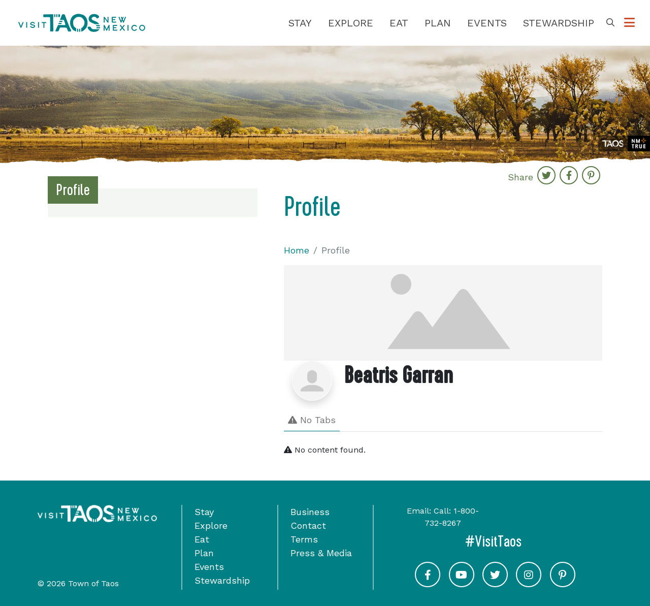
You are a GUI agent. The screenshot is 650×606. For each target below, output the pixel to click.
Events (487, 23)
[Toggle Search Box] (610, 23)
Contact (308, 525)
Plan (438, 23)
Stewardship (558, 23)
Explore (350, 23)
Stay (300, 23)
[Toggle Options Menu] (629, 23)
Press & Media (321, 553)
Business (310, 511)
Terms (304, 539)
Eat (398, 23)
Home (296, 250)
